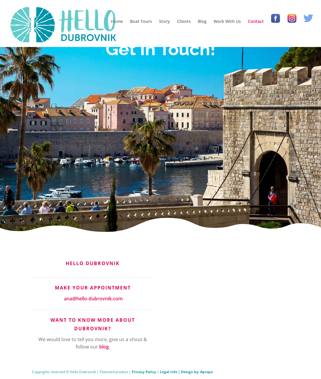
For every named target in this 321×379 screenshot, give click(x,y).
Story (164, 21)
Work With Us (227, 21)
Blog (202, 21)
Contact (256, 21)
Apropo (206, 371)
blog (104, 346)
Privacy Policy (144, 371)
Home (117, 21)
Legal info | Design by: (180, 371)
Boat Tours (141, 21)
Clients (184, 21)
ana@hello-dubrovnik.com (93, 298)
